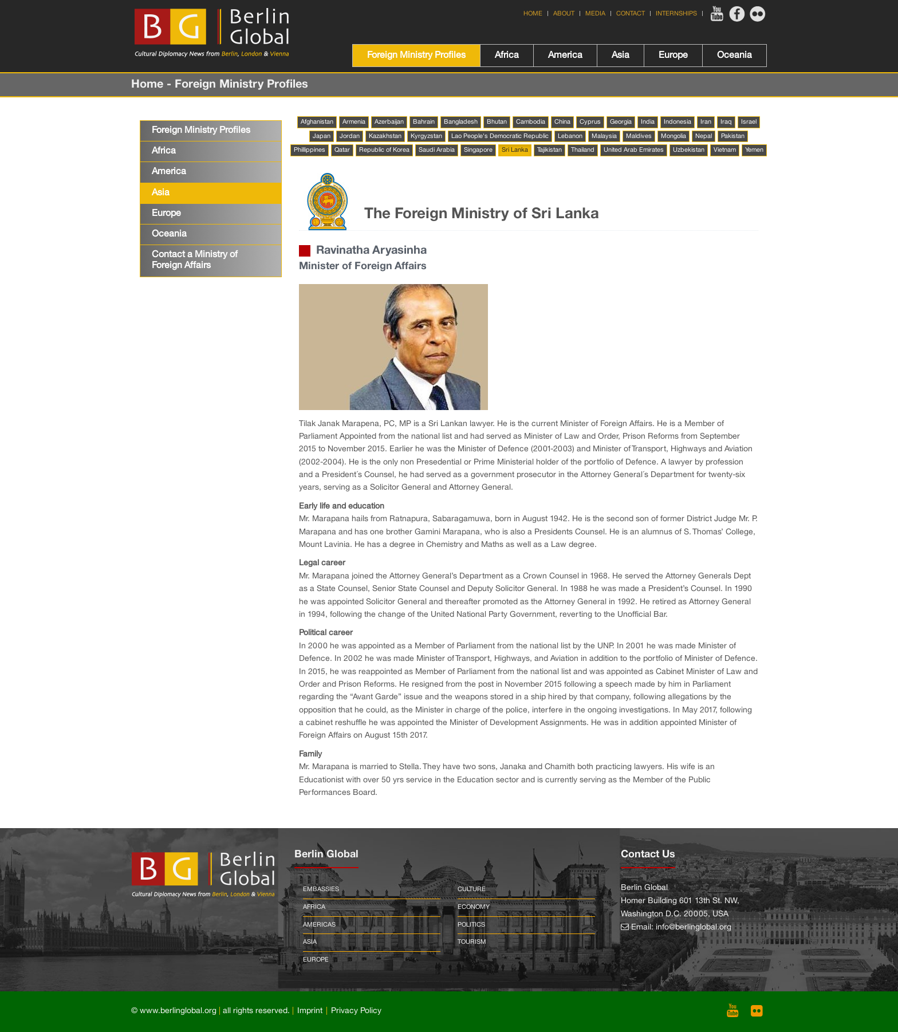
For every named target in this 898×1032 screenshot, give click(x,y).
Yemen (754, 150)
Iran (705, 122)
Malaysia (604, 136)
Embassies (321, 889)
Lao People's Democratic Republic (500, 136)
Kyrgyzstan (426, 136)
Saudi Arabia (437, 150)
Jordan (350, 136)
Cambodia (530, 122)
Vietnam (725, 150)
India (648, 122)
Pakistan (733, 136)
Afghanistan (317, 122)
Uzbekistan (688, 150)
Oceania (734, 56)
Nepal (703, 136)
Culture (472, 889)
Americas (319, 925)
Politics (471, 925)
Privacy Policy (356, 1011)
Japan (321, 136)
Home (532, 14)
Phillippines (309, 150)
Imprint (309, 1011)
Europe (673, 56)
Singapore (478, 150)
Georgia (621, 122)
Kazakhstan (385, 136)
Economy (474, 907)
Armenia (353, 122)
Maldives (639, 136)
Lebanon (570, 136)
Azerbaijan (389, 122)
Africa (507, 56)
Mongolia (673, 136)
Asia (620, 56)
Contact (630, 14)
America (565, 56)
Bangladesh (461, 122)
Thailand (582, 150)
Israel (749, 122)
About (563, 14)
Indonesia (677, 122)
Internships (676, 14)
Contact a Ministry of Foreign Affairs (195, 260)
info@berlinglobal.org (693, 927)
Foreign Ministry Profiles (416, 56)
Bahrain (424, 122)
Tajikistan (549, 150)
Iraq (726, 122)
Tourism (472, 942)
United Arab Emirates (634, 150)
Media (595, 14)
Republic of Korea (384, 150)
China (562, 122)
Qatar (342, 150)
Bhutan (497, 122)
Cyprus (590, 122)
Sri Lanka (515, 150)
